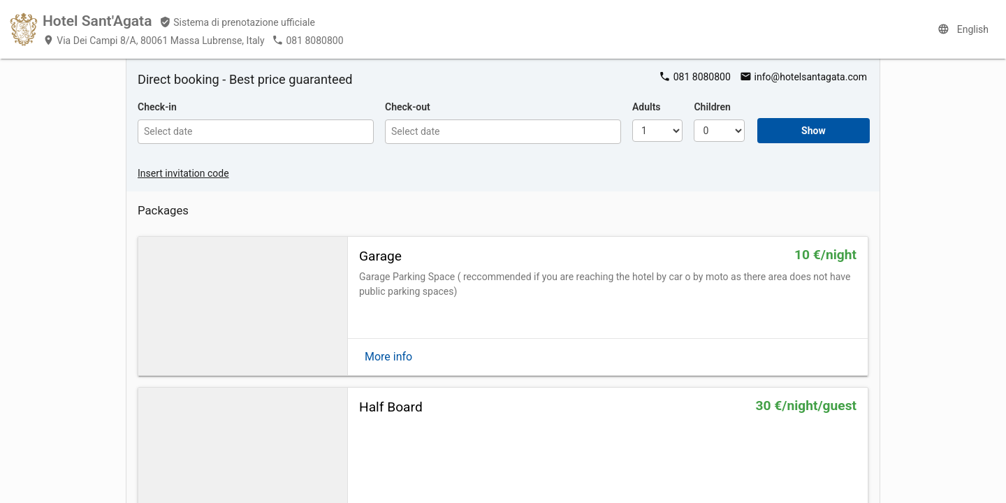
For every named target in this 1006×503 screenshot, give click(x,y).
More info (388, 356)
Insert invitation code (183, 173)
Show (813, 130)
